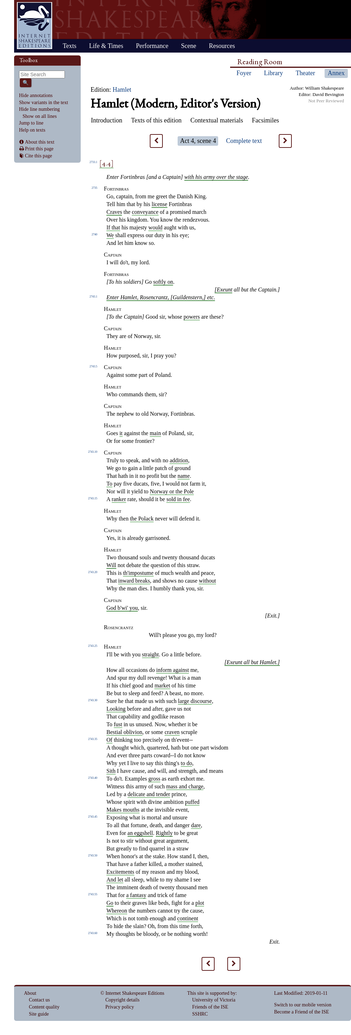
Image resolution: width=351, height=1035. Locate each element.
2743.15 (92, 498)
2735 (94, 187)
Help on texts (32, 130)
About (30, 993)
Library (273, 73)
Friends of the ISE (210, 1007)
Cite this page (38, 155)
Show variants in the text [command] (43, 102)
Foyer (243, 73)
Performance (152, 45)
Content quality (44, 1007)
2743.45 (92, 816)
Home (34, 25)
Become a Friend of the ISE (301, 1012)
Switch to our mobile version (303, 1004)
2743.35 (92, 739)
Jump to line (31, 123)
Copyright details (122, 1000)
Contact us (39, 1000)
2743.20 (92, 572)
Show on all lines (40, 116)
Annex (336, 73)
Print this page (39, 148)
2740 (94, 234)
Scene (188, 45)
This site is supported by (211, 993)
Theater (305, 73)
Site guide (39, 1014)
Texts (69, 45)
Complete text (243, 140)
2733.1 (93, 162)
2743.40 (92, 778)
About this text (39, 142)
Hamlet (122, 89)
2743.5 (93, 366)
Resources (222, 45)
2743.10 (92, 451)
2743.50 (92, 855)
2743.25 (92, 646)
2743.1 (93, 296)
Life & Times (106, 45)
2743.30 (92, 700)
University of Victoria (213, 1000)
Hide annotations (36, 95)
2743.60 (92, 933)
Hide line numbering (39, 109)
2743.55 (92, 894)
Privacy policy (119, 1007)
